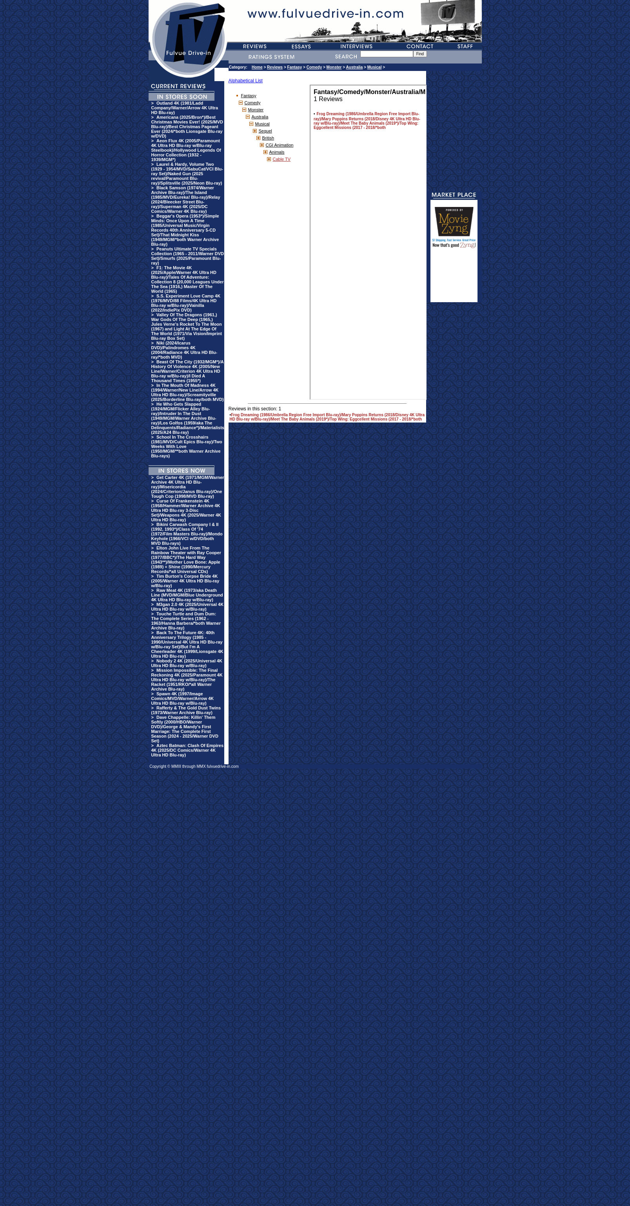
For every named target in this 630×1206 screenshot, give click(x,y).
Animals (277, 152)
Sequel (265, 131)
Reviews (275, 67)
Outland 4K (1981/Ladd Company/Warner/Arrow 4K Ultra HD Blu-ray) (184, 108)
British (268, 138)
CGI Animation (280, 145)
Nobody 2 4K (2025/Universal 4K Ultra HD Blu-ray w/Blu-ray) (187, 663)
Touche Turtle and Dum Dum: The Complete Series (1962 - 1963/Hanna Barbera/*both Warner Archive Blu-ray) (186, 620)
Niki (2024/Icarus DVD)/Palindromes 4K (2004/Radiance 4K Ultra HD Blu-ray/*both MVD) (184, 350)
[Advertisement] (453, 278)
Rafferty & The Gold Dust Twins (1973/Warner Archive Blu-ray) (186, 710)
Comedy (314, 67)
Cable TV (282, 159)
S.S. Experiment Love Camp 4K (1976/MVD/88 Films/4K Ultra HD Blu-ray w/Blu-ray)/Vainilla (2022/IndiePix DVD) (186, 303)
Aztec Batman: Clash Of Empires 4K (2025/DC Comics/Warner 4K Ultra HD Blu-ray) (187, 750)
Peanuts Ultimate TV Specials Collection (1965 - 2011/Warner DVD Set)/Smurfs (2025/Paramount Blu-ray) (187, 256)
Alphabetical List (246, 80)
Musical (374, 67)
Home (257, 67)
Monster (334, 67)
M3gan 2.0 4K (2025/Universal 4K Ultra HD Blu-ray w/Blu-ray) (187, 606)
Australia (354, 67)
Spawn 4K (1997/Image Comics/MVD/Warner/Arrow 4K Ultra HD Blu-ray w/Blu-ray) (182, 698)
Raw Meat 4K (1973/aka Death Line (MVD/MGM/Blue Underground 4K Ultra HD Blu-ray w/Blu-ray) (187, 595)
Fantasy (294, 67)
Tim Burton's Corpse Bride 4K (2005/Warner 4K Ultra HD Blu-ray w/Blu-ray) (185, 581)
